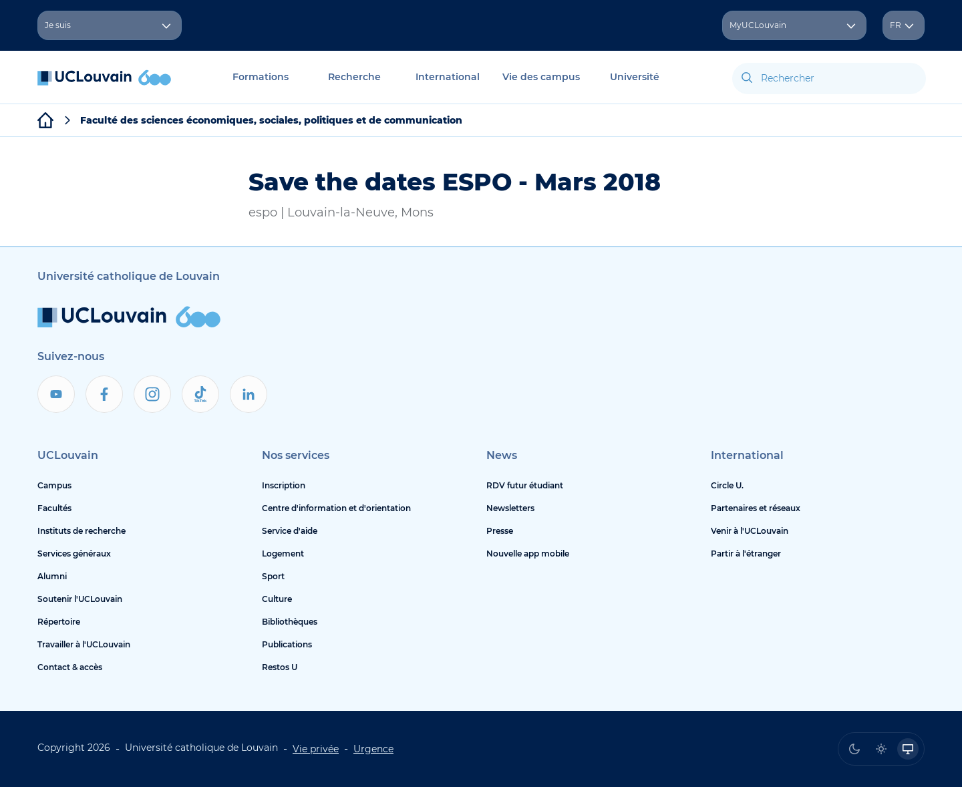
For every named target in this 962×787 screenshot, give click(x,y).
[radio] (854, 749)
